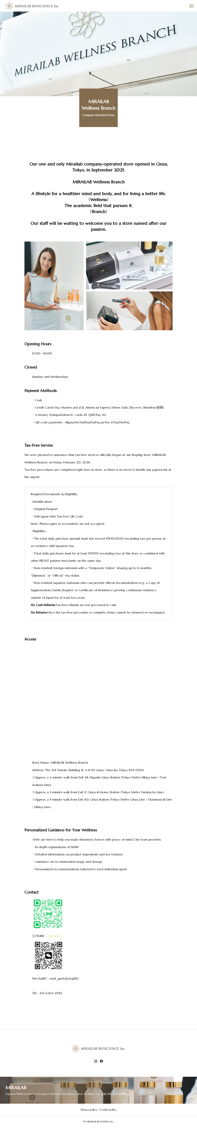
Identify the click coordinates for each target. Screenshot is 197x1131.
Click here (54, 936)
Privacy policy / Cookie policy (98, 1109)
